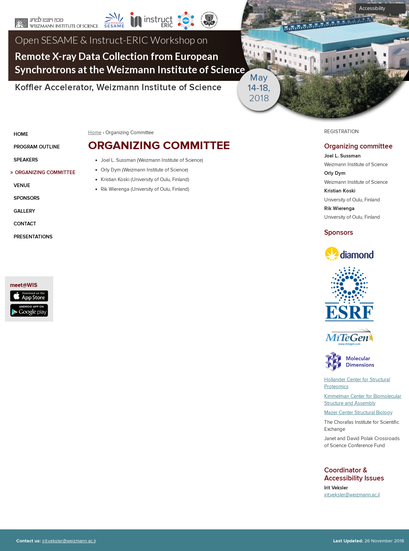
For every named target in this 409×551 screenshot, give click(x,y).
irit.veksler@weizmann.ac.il (352, 495)
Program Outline (37, 147)
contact (25, 224)
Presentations (33, 237)
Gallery (24, 211)
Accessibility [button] (372, 8)
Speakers (26, 160)
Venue (22, 185)
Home (21, 134)
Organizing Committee (45, 172)
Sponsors (27, 198)
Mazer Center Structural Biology (358, 413)
